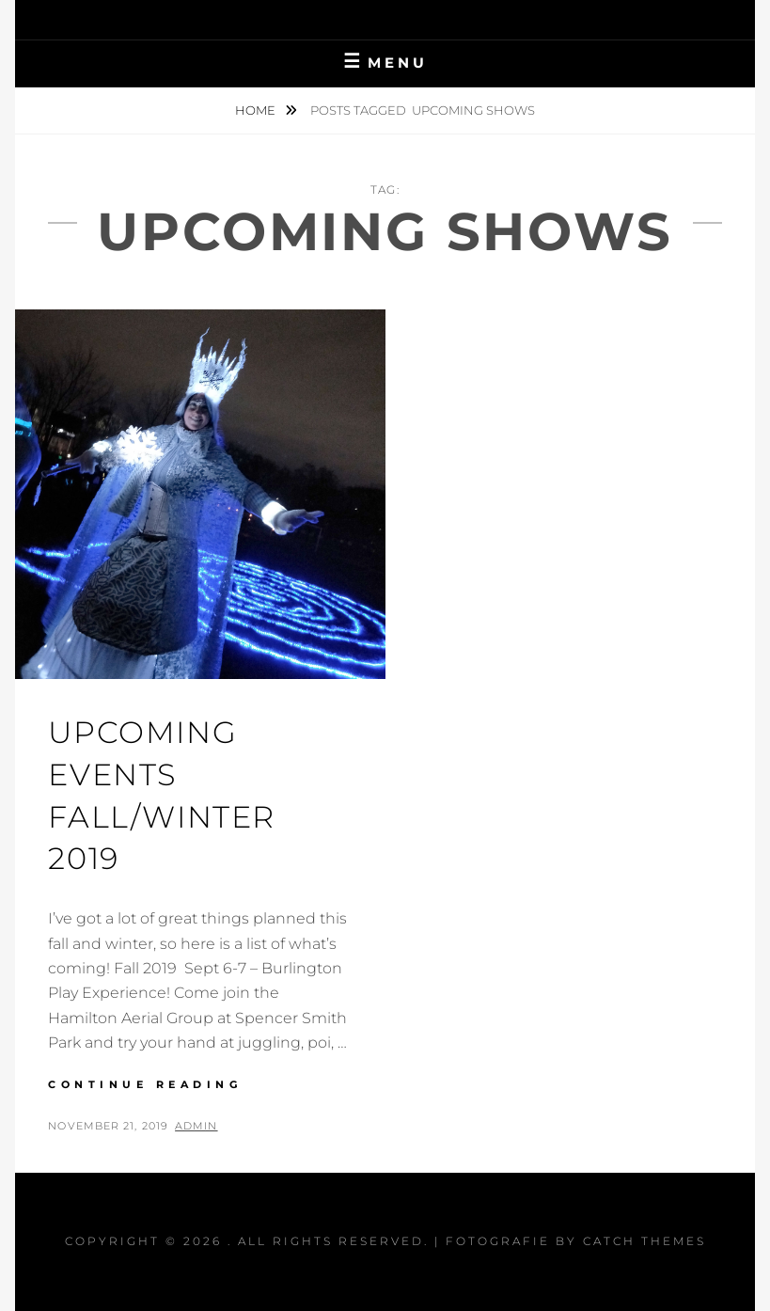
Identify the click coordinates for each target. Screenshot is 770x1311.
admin (196, 1125)
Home (256, 110)
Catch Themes (644, 1241)
